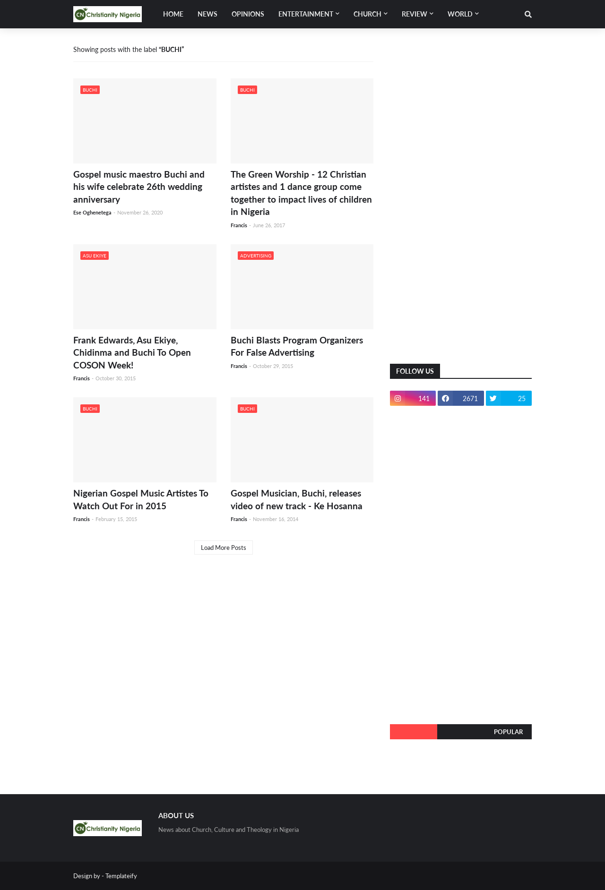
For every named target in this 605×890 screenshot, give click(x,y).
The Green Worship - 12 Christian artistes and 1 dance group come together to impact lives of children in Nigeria (301, 193)
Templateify (121, 876)
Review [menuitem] (414, 14)
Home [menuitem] (173, 14)
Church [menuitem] (367, 14)
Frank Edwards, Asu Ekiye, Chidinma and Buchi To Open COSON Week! (132, 352)
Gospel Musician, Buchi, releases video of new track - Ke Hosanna (297, 499)
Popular (508, 732)
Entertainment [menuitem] (305, 14)
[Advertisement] (461, 203)
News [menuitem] (207, 14)
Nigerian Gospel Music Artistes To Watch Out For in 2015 (140, 499)
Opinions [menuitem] (248, 14)
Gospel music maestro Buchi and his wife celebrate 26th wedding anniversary (139, 187)
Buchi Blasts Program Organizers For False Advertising (297, 346)
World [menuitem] (460, 14)
